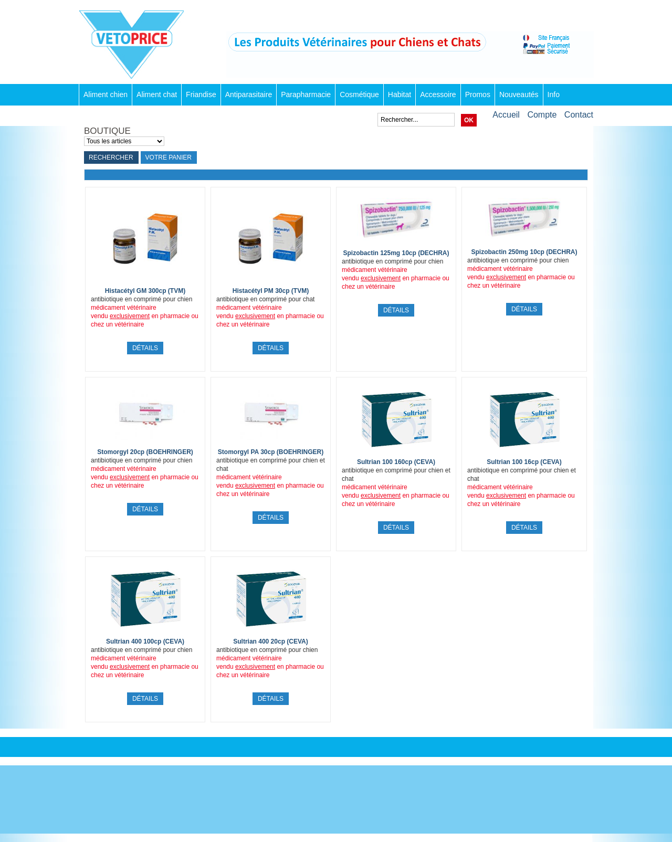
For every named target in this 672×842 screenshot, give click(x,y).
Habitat (399, 94)
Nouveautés (519, 94)
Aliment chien (105, 94)
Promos (477, 94)
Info (554, 94)
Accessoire (438, 94)
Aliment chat (156, 94)
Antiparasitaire (248, 94)
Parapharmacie (306, 94)
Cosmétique (359, 94)
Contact (578, 114)
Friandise (201, 94)
